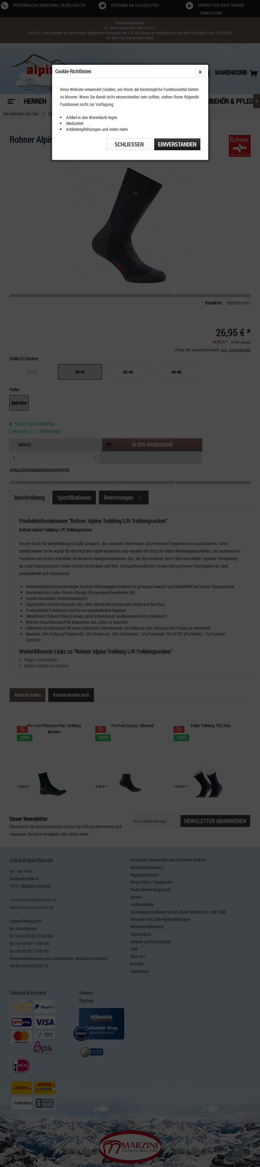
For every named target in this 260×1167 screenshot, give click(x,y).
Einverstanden (177, 144)
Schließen (129, 144)
